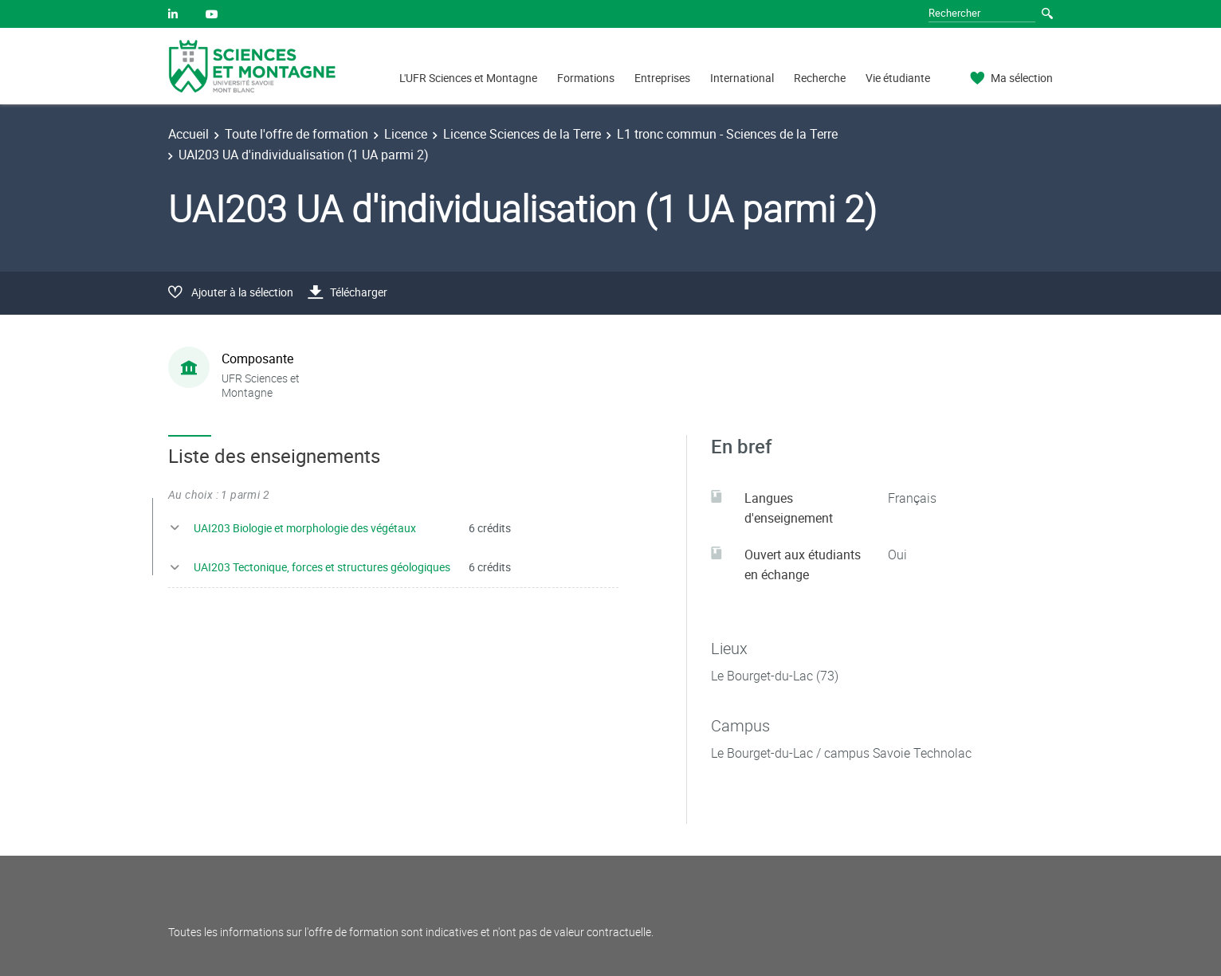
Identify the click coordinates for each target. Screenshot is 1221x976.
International (742, 77)
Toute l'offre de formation (296, 134)
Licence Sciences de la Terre (522, 134)
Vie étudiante (898, 77)
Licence (405, 134)
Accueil (188, 134)
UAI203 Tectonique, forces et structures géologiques (322, 566)
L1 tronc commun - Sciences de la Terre (727, 134)
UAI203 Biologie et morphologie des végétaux (305, 527)
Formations (585, 77)
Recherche (820, 77)
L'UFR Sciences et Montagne (468, 77)
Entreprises (662, 77)
